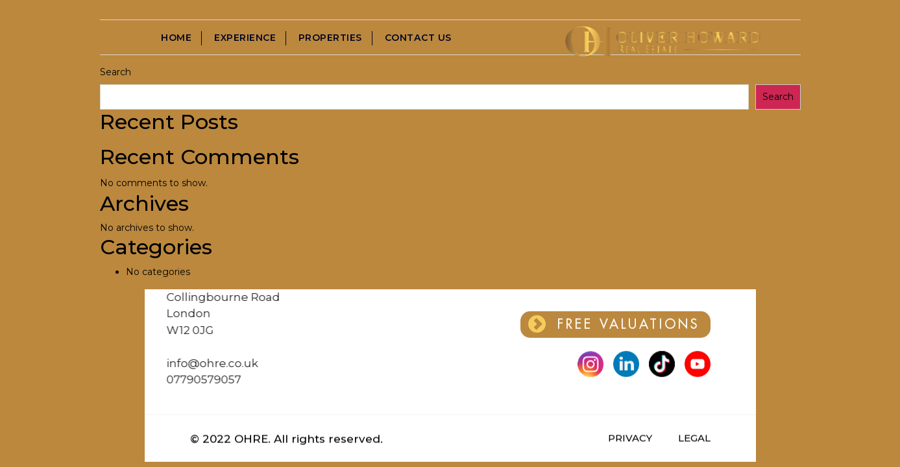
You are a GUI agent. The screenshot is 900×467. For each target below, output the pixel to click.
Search (115, 72)
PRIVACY (630, 438)
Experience (245, 38)
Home (177, 38)
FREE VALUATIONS (613, 322)
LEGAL (694, 438)
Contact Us (418, 38)
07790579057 (175, 379)
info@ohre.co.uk (183, 363)
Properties (331, 38)
